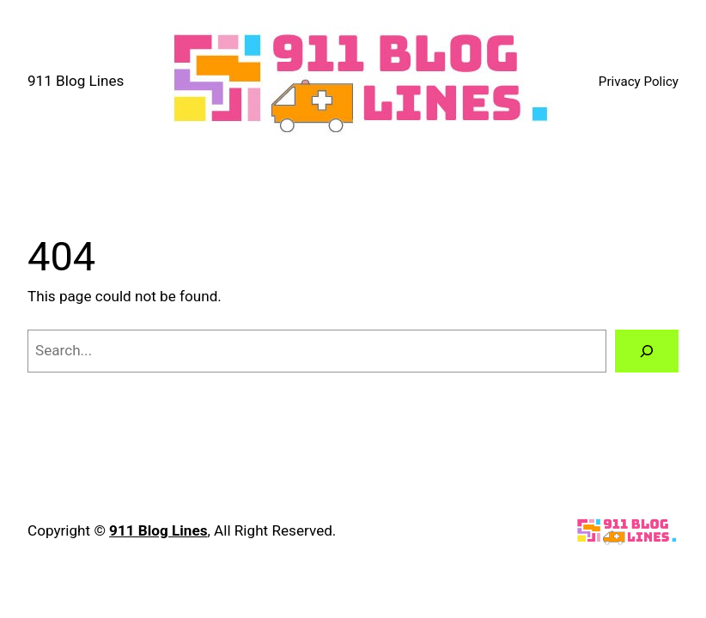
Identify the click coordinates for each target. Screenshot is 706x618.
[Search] (647, 351)
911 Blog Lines (75, 80)
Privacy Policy (639, 81)
